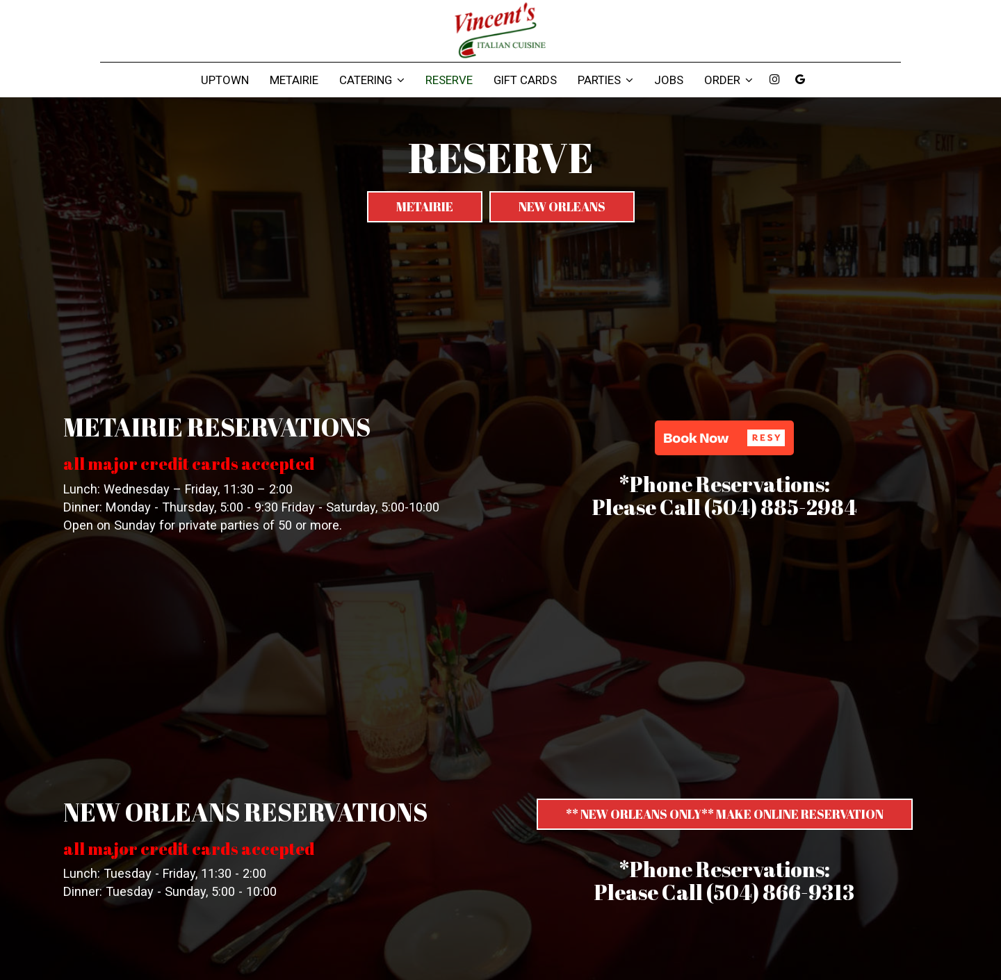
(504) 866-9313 (780, 892)
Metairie (294, 80)
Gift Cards (525, 80)
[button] (724, 437)
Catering (372, 80)
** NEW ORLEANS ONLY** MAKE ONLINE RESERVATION (725, 814)
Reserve (449, 80)
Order (728, 80)
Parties (605, 80)
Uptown (225, 80)
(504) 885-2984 (780, 507)
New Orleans (562, 206)
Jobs (668, 80)
